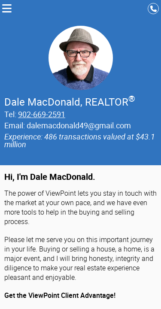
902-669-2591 (41, 114)
